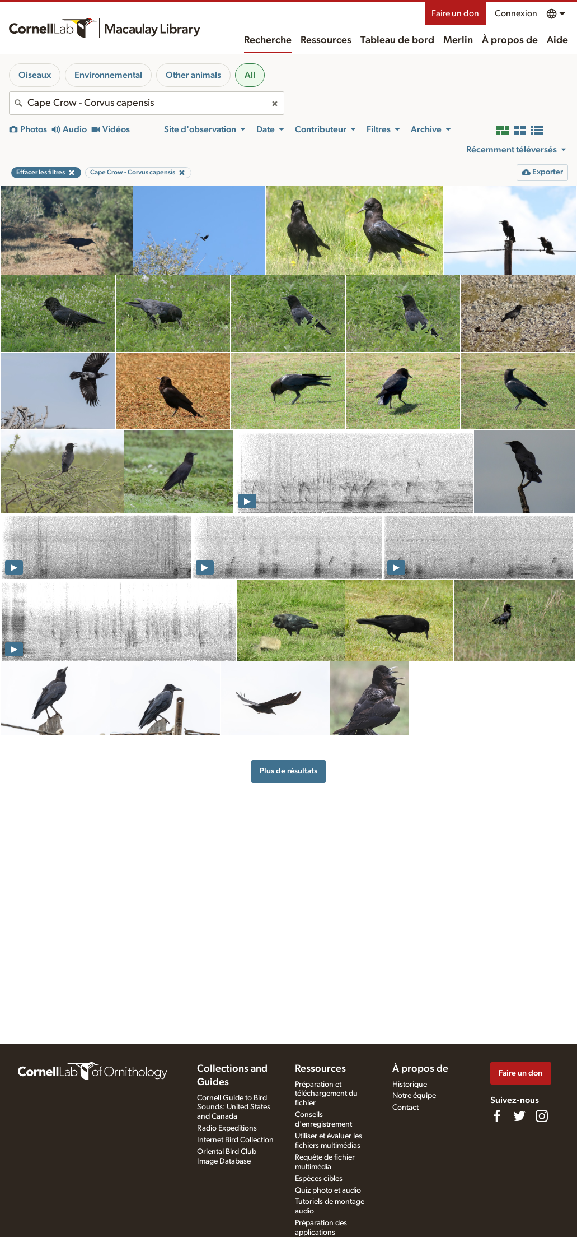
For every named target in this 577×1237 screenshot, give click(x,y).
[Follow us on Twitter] (519, 1116)
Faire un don (455, 13)
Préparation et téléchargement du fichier (326, 1094)
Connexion (516, 13)
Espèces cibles (319, 1179)
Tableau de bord (397, 40)
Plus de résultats (288, 771)
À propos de (510, 40)
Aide (557, 40)
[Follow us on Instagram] (541, 1116)
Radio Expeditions (227, 1128)
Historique (409, 1084)
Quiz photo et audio (328, 1190)
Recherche (268, 40)
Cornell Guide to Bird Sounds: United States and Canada (233, 1107)
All (250, 75)
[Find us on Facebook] (497, 1116)
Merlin (458, 40)
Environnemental (108, 75)
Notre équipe (414, 1096)
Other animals (193, 75)
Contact (405, 1107)
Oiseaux (34, 75)
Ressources (326, 40)
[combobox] (146, 103)
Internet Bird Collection (235, 1140)
